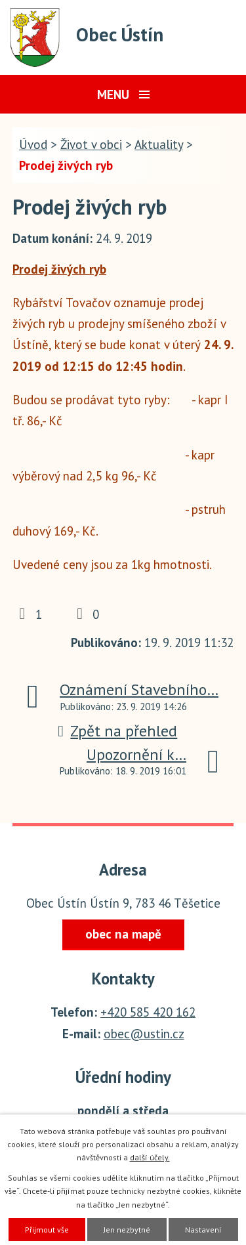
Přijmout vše (47, 1229)
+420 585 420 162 (147, 1012)
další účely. (150, 1157)
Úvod (33, 144)
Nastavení (203, 1229)
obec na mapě (123, 934)
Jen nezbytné (127, 1229)
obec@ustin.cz (144, 1034)
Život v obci (91, 144)
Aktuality (158, 144)
